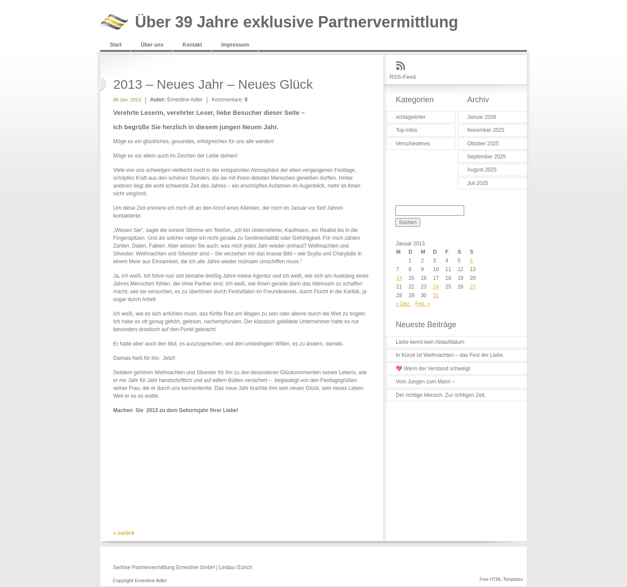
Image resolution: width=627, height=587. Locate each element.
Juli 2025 (477, 183)
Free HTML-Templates (501, 579)
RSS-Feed (402, 77)
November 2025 (485, 130)
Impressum (235, 45)
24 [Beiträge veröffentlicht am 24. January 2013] (436, 287)
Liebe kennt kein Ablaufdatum (430, 342)
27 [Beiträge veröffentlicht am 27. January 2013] (472, 287)
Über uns (152, 45)
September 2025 (486, 157)
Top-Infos (406, 130)
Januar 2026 (481, 117)
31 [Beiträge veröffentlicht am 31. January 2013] (436, 295)
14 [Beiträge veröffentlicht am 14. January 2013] (399, 278)
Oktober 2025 (483, 144)
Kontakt (192, 45)
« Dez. (403, 304)
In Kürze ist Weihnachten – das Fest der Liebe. (450, 355)
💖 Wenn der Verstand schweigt (433, 369)
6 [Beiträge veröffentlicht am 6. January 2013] (471, 261)
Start (115, 45)
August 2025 (481, 170)
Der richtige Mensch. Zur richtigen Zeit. (441, 395)
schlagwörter (410, 117)
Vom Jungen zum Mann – (425, 382)
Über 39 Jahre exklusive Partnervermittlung (296, 22)
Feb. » (422, 304)
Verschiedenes (413, 144)
